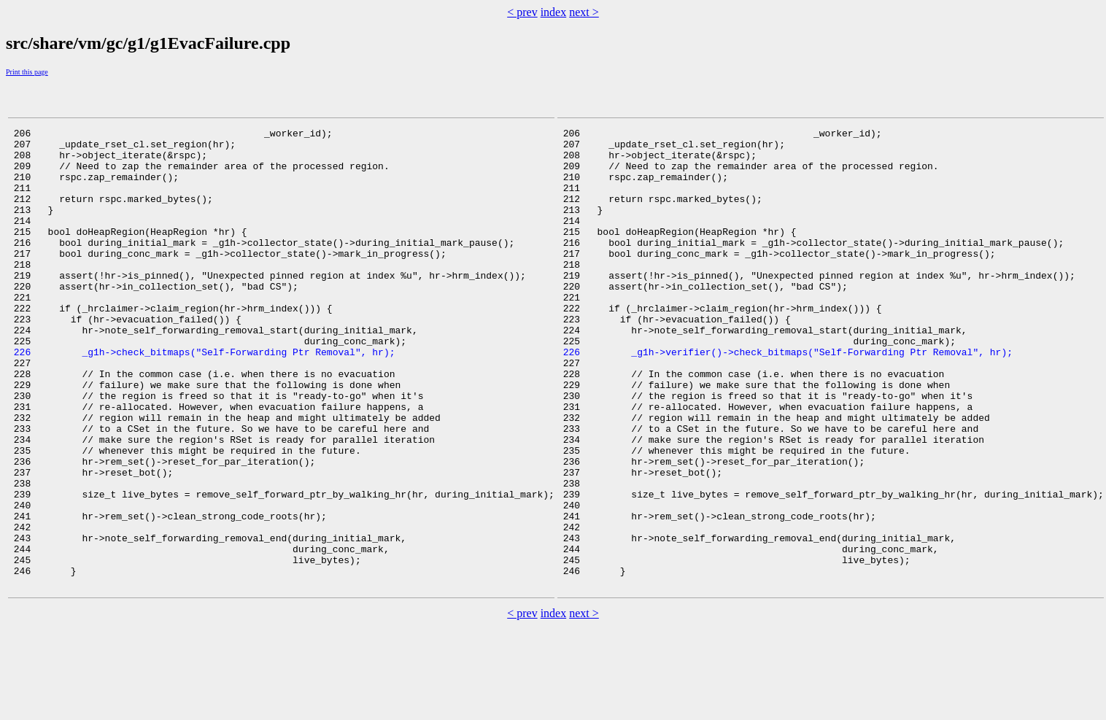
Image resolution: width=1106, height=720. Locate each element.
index (554, 12)
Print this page (27, 72)
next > (584, 12)
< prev (522, 12)
